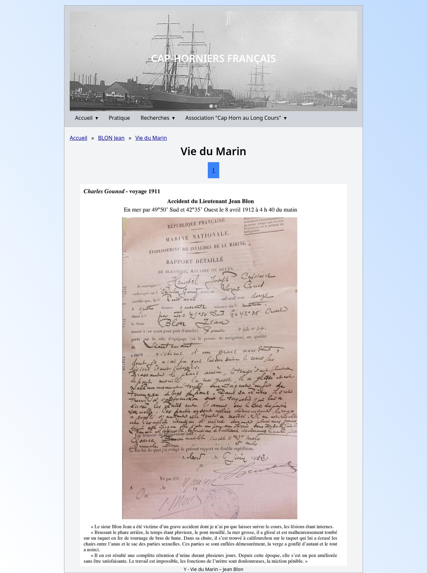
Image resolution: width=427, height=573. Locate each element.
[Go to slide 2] (216, 106)
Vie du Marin (151, 137)
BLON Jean (111, 137)
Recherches (158, 117)
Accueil (86, 117)
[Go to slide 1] (211, 106)
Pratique (119, 117)
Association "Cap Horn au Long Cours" (236, 117)
